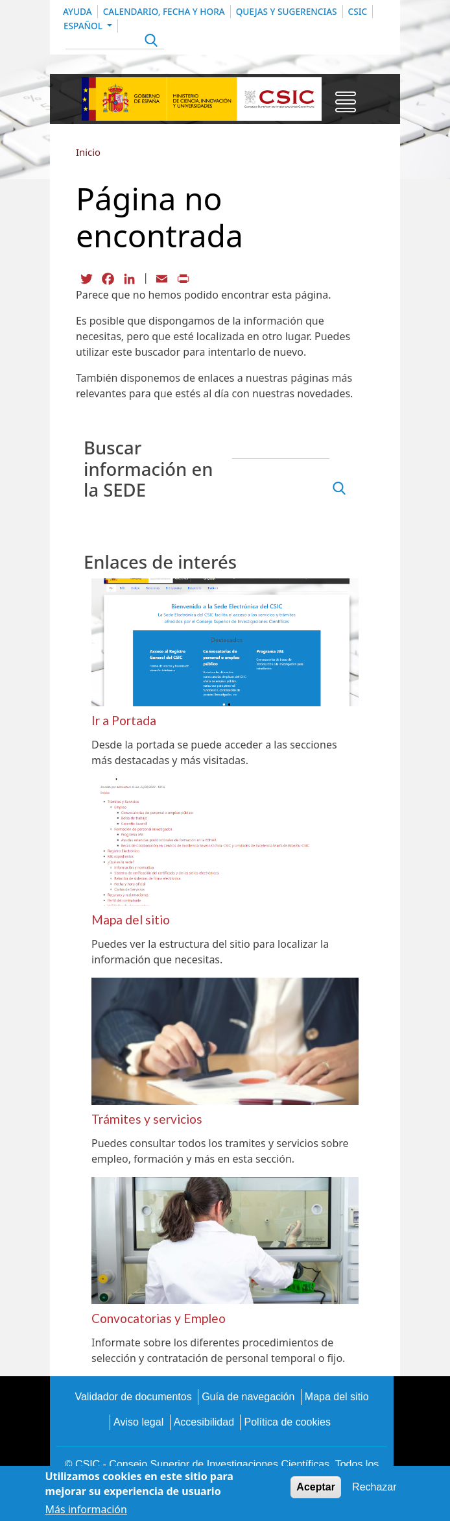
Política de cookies (287, 1422)
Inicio (88, 151)
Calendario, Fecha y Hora (164, 11)
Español (84, 25)
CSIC (358, 11)
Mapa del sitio (337, 1396)
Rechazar (374, 1486)
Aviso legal (138, 1422)
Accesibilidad (204, 1422)
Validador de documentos (133, 1396)
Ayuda (77, 11)
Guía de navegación (248, 1396)
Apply (149, 42)
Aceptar (315, 1486)
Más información (85, 1509)
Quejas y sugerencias (286, 11)
